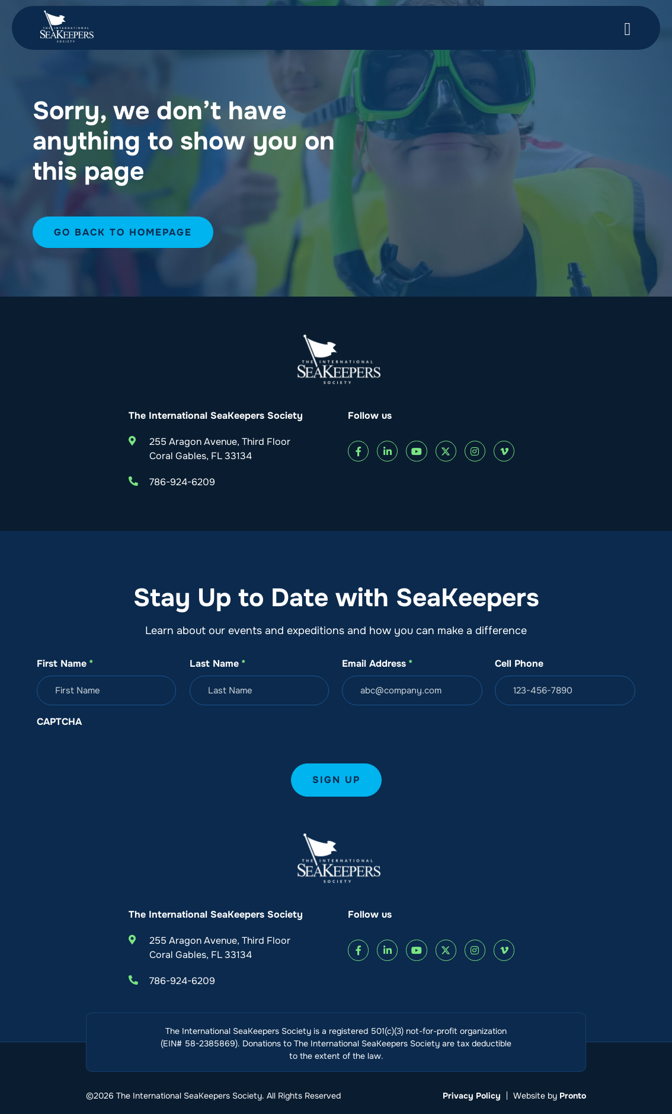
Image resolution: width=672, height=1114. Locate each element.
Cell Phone (519, 663)
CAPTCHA (59, 721)
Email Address (377, 664)
